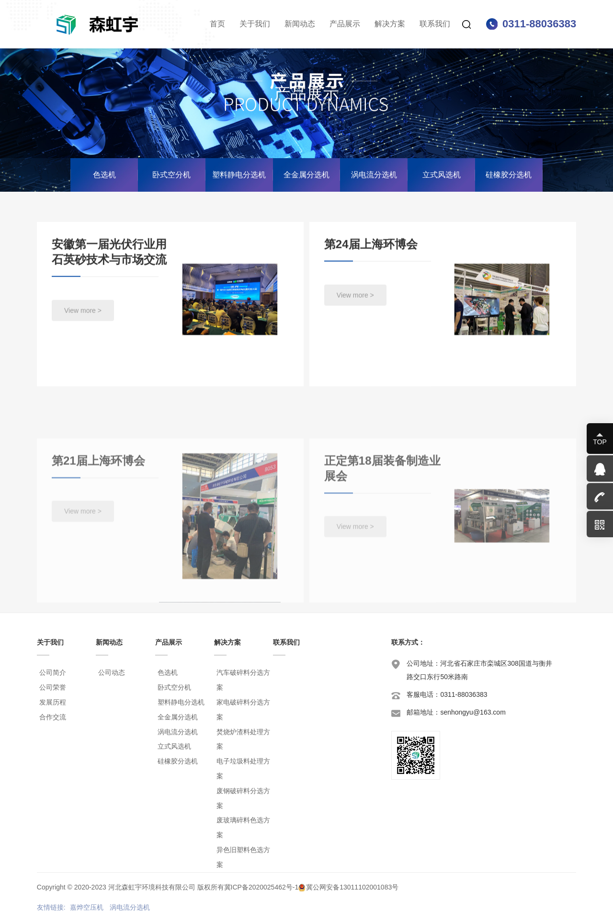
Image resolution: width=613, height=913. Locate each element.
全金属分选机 (306, 175)
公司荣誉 (52, 687)
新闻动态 (299, 24)
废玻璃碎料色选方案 (243, 827)
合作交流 (52, 717)
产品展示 (344, 24)
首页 (217, 24)
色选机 (104, 175)
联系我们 (435, 24)
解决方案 (390, 24)
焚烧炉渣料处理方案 (243, 739)
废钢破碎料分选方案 (243, 798)
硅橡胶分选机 (509, 175)
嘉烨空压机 (86, 907)
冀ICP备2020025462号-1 (261, 887)
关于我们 (254, 24)
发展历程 (52, 702)
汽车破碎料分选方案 (243, 680)
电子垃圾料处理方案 (243, 768)
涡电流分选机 (374, 175)
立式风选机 (441, 175)
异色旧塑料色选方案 (243, 857)
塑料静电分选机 (239, 175)
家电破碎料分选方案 (243, 709)
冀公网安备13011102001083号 (352, 887)
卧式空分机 (171, 175)
